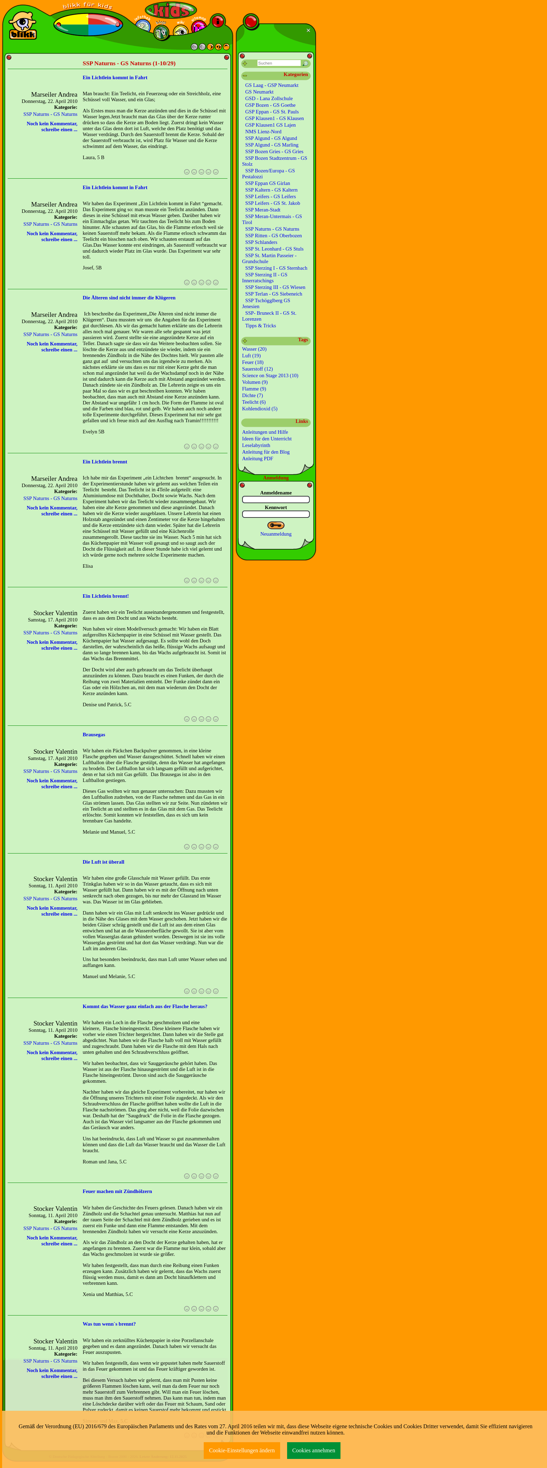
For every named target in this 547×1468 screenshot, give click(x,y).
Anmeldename (276, 492)
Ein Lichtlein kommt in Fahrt (115, 77)
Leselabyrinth (256, 445)
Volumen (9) (255, 382)
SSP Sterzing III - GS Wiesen (275, 287)
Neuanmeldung (276, 534)
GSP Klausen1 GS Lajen (270, 125)
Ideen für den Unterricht (267, 438)
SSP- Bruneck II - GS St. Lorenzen (269, 316)
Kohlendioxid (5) (259, 408)
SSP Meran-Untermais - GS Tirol (272, 219)
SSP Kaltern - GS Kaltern (271, 190)
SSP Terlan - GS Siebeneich (273, 294)
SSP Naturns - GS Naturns (50, 114)
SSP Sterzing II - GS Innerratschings (264, 277)
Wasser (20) (254, 349)
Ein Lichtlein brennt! (106, 596)
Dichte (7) (252, 395)
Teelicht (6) (254, 402)
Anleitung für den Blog (266, 452)
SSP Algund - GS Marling (272, 145)
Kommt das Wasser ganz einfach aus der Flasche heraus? (145, 1006)
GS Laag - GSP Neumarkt (272, 85)
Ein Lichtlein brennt (105, 461)
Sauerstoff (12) (257, 369)
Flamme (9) (254, 389)
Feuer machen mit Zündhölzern (117, 1191)
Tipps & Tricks (260, 325)
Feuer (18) (252, 362)
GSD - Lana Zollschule (269, 98)
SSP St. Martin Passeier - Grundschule (269, 258)
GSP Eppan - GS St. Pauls (272, 111)
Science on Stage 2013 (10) (270, 375)
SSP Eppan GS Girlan (267, 183)
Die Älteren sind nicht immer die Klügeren (129, 297)
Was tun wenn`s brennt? (109, 1324)
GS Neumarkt (259, 92)
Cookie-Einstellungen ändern (242, 1450)
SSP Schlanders (261, 242)
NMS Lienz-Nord (263, 131)
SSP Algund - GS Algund (271, 138)
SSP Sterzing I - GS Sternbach (276, 268)
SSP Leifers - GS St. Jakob (272, 203)
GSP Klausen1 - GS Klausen (274, 118)
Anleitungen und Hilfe (265, 432)
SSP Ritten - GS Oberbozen (273, 235)
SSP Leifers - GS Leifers (270, 196)
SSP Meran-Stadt (262, 210)
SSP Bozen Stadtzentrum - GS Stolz (274, 161)
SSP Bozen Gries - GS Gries (274, 151)
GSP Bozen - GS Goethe (270, 105)
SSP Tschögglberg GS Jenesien (266, 303)
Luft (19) (251, 355)
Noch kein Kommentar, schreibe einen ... (52, 126)
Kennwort (276, 507)
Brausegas (94, 734)
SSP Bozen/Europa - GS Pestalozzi (268, 173)
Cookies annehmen (313, 1450)
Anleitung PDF (257, 458)
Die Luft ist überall (103, 862)
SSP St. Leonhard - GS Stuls (274, 249)
